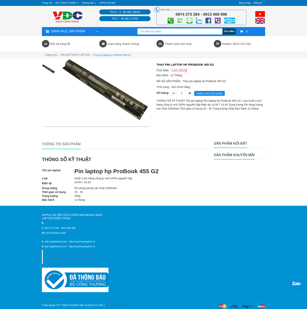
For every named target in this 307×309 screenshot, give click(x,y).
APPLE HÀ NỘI (107, 3)
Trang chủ (51, 54)
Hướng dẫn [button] (89, 3)
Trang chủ (47, 3)
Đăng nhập (245, 3)
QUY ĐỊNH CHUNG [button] (67, 3)
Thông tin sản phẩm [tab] (61, 144)
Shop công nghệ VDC (117, 305)
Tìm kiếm (229, 31)
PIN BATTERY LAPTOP (75, 54)
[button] (97, 31)
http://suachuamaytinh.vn (82, 246)
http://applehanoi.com (55, 246)
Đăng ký (258, 3)
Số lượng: (162, 92)
